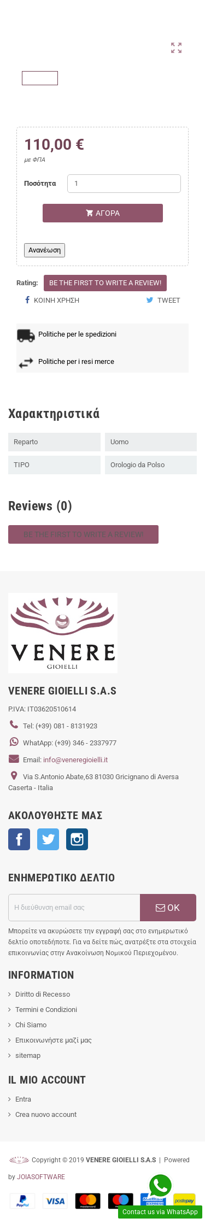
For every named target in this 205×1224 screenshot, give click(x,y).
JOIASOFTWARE (41, 1177)
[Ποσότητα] (124, 183)
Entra (23, 1099)
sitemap (27, 1055)
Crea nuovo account (46, 1114)
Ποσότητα (40, 183)
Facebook (19, 839)
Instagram (77, 839)
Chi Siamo (30, 1025)
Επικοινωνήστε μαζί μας (53, 1040)
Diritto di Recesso (42, 994)
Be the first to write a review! (105, 283)
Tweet (163, 300)
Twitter (48, 839)
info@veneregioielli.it (75, 760)
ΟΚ (168, 907)
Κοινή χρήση (52, 300)
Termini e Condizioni (46, 1009)
